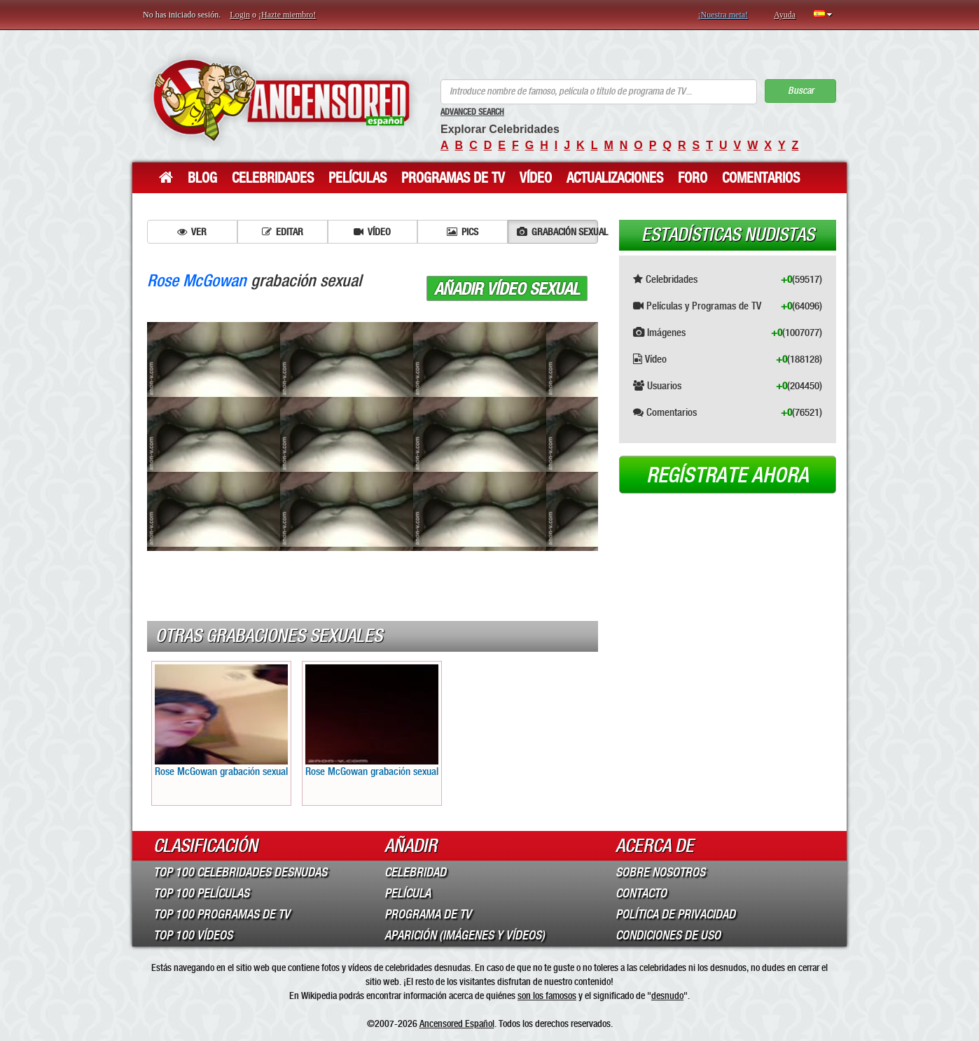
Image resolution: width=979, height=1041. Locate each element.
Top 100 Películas (201, 893)
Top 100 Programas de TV (221, 914)
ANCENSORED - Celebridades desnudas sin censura (281, 99)
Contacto (641, 893)
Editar (282, 231)
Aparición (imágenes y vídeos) (464, 935)
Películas (357, 178)
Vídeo (536, 178)
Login (240, 15)
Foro (692, 178)
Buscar (801, 91)
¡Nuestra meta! (722, 15)
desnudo (667, 995)
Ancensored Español (456, 1023)
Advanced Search (472, 112)
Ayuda (785, 15)
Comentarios (761, 178)
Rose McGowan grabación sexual (221, 721)
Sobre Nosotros (660, 872)
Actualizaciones (615, 178)
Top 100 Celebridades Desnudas (240, 872)
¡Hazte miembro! (287, 15)
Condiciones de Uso (668, 935)
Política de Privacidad (675, 914)
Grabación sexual (557, 231)
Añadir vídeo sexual (507, 289)
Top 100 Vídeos (192, 935)
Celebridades (273, 178)
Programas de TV (453, 178)
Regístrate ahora (727, 475)
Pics (462, 231)
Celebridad (415, 872)
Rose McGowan (197, 280)
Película (407, 893)
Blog (202, 178)
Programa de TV (427, 914)
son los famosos (547, 995)
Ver (192, 231)
